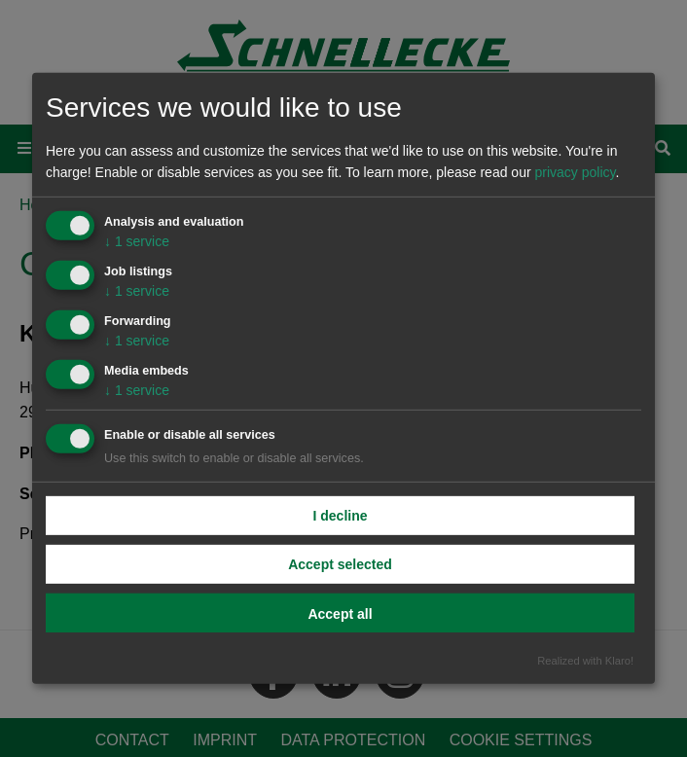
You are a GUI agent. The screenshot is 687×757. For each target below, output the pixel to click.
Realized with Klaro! (585, 661)
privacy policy (574, 172)
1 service (136, 241)
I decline (339, 515)
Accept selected (340, 563)
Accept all (339, 613)
